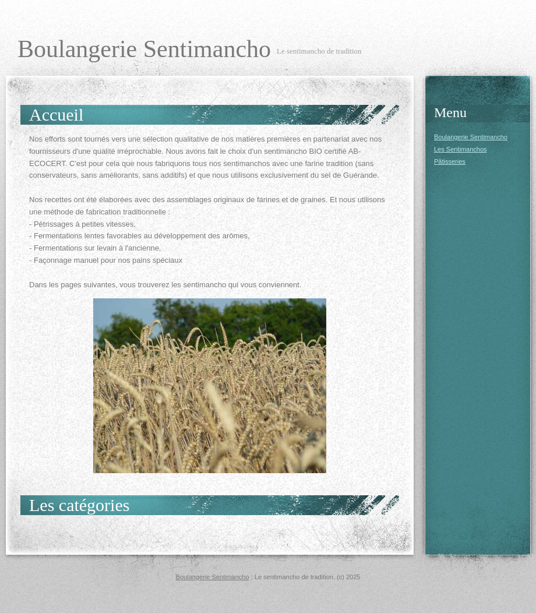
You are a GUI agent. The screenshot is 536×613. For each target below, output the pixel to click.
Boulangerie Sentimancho (144, 49)
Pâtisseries (450, 161)
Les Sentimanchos (460, 149)
